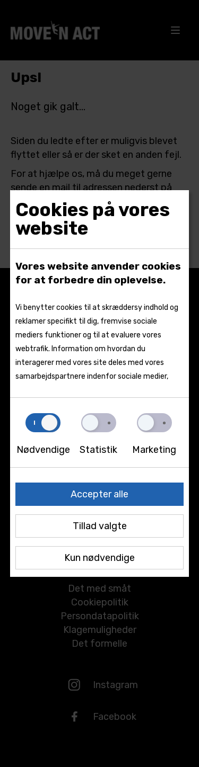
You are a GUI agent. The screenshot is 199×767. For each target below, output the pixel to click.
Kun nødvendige (99, 558)
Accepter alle (99, 494)
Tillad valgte (100, 526)
